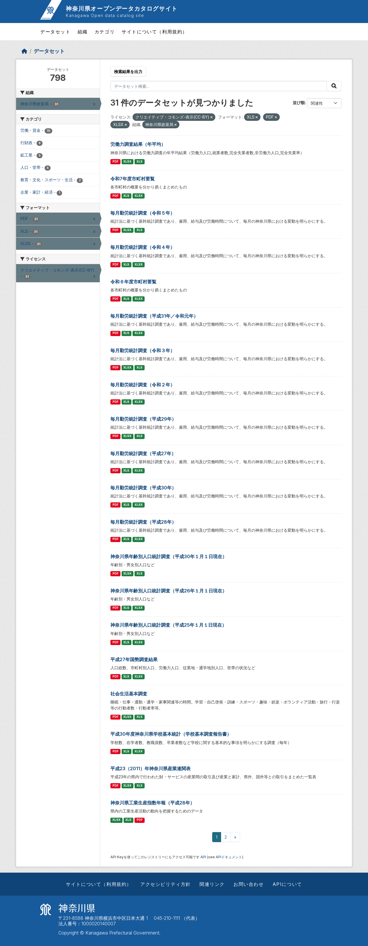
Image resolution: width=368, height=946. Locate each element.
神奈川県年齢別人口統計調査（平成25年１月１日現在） (168, 625)
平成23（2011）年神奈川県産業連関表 (150, 768)
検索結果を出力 (128, 71)
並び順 (299, 102)
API (203, 857)
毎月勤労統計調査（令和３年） (142, 350)
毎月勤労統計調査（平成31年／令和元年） (154, 316)
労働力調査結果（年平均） (138, 144)
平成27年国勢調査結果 (134, 659)
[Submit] (334, 86)
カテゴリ (105, 32)
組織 (83, 32)
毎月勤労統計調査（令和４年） (142, 247)
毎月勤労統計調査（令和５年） (142, 213)
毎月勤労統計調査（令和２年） (142, 385)
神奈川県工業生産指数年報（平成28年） (152, 803)
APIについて (287, 884)
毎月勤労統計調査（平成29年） (143, 419)
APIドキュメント (229, 857)
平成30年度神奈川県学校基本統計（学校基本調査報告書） (170, 734)
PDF (115, 161)
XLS (140, 161)
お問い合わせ (248, 884)
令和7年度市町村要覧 (132, 179)
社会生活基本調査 (128, 694)
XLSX (127, 161)
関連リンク (212, 884)
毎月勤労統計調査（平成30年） (143, 488)
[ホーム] (24, 51)
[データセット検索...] (218, 86)
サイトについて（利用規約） (154, 32)
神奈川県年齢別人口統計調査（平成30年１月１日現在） (168, 556)
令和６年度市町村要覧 (133, 282)
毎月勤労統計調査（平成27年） (143, 453)
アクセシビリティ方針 (165, 884)
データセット (55, 32)
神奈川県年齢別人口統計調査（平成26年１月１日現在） (168, 591)
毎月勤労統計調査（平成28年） (143, 522)
